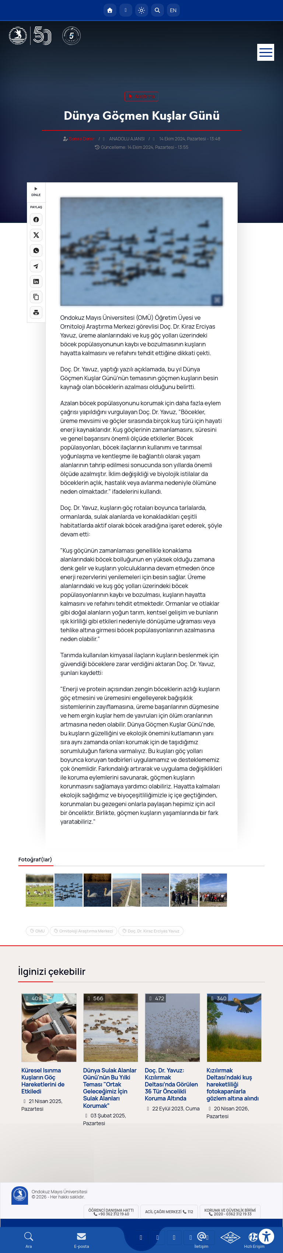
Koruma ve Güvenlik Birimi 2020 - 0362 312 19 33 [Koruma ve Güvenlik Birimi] (230, 1212)
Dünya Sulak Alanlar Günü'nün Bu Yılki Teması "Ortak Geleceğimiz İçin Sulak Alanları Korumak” (110, 1088)
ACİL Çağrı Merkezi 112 (169, 1211)
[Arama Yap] (157, 10)
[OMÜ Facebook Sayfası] (207, 1237)
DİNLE (36, 192)
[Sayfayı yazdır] (36, 312)
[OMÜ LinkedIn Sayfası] (157, 1237)
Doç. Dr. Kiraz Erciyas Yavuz (153, 931)
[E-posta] (125, 10)
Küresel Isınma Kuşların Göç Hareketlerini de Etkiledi (42, 1081)
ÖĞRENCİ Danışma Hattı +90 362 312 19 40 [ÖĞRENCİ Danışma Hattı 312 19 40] (111, 1212)
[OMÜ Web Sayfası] (30, 36)
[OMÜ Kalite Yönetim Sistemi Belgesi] (230, 1237)
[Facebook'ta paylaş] (36, 219)
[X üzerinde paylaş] (36, 235)
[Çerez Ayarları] (253, 1237)
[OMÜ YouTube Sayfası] (141, 1237)
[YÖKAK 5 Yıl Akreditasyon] (71, 36)
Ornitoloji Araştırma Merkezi (86, 931)
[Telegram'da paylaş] (36, 266)
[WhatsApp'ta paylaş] (36, 250)
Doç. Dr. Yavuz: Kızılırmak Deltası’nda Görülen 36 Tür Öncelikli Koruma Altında (171, 1084)
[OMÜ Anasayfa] (110, 10)
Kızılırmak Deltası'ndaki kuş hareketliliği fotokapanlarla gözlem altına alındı (233, 1084)
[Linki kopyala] (36, 297)
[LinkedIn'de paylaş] (36, 281)
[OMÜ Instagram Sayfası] (174, 1237)
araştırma (142, 96)
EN (173, 10)
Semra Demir (82, 139)
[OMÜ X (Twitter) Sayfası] (191, 1237)
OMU (40, 931)
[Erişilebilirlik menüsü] (266, 1236)
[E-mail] (81, 1240)
